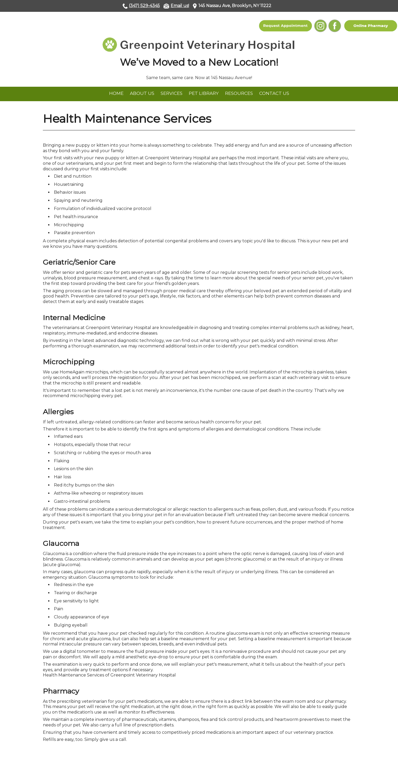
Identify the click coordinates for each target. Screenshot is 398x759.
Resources (239, 93)
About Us (142, 93)
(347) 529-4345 (144, 5)
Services (171, 93)
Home (116, 93)
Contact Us (274, 93)
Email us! (180, 5)
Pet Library (204, 93)
